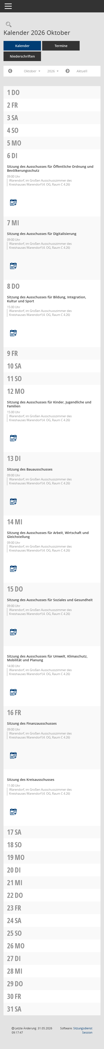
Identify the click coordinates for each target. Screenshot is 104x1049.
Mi (15, 222)
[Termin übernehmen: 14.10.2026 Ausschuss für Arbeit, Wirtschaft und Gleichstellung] (13, 569)
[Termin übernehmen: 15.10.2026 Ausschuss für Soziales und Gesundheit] (13, 632)
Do (15, 92)
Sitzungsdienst (82, 1030)
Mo (16, 143)
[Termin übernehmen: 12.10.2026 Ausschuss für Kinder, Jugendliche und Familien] (13, 438)
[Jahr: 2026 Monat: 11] (67, 71)
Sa (14, 117)
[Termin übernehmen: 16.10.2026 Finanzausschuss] (13, 755)
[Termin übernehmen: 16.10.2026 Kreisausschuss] (13, 812)
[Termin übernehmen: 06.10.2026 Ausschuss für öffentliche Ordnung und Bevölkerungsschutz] (13, 202)
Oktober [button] (32, 71)
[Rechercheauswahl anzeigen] (7, 25)
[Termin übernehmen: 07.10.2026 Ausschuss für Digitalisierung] (13, 266)
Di (14, 155)
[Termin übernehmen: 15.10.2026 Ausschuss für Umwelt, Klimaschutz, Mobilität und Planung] (13, 692)
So (15, 130)
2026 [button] (53, 71)
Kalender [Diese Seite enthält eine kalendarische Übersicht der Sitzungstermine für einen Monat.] (22, 46)
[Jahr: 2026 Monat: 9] (10, 71)
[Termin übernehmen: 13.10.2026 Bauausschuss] (13, 502)
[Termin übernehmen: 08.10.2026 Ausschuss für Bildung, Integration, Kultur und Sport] (13, 333)
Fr (14, 105)
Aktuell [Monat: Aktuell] (82, 71)
